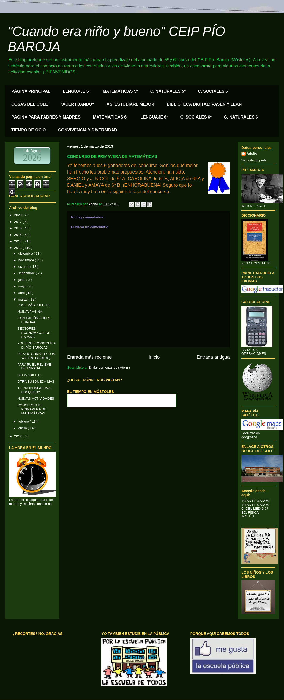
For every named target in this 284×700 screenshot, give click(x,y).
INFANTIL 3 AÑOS (255, 501)
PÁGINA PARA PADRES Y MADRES (46, 117)
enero (23, 428)
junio (22, 280)
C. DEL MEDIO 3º (254, 508)
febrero (24, 421)
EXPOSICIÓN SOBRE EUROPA (34, 320)
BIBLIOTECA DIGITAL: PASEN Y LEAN (204, 104)
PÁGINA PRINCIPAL (30, 91)
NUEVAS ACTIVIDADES (35, 398)
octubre (24, 267)
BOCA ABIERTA (29, 375)
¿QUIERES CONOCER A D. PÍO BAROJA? (36, 345)
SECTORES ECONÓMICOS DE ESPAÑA (33, 333)
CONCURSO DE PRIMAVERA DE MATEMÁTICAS (31, 409)
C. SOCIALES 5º (213, 91)
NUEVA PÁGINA (29, 311)
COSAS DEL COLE (29, 104)
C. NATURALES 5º (168, 91)
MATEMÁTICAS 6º (110, 117)
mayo (22, 286)
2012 (18, 436)
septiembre (27, 273)
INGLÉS (247, 516)
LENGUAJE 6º (154, 117)
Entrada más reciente (89, 357)
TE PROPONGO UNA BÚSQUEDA (33, 390)
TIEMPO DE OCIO (28, 130)
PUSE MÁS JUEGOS (33, 305)
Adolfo (252, 153)
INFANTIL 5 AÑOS (255, 505)
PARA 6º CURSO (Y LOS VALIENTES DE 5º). (36, 356)
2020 (18, 215)
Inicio (154, 357)
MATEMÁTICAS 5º (120, 91)
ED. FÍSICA (250, 512)
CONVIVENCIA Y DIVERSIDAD (87, 130)
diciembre (26, 253)
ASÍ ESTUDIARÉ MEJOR (130, 104)
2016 (18, 228)
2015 (18, 235)
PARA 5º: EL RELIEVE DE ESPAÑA (34, 367)
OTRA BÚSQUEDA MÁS (35, 381)
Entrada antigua (213, 357)
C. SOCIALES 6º (195, 117)
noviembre (26, 260)
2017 (18, 222)
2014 (18, 241)
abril (22, 293)
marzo (23, 299)
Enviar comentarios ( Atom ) (109, 367)
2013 (18, 248)
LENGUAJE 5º (76, 91)
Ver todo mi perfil (254, 160)
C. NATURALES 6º (241, 117)
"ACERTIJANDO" (77, 104)
